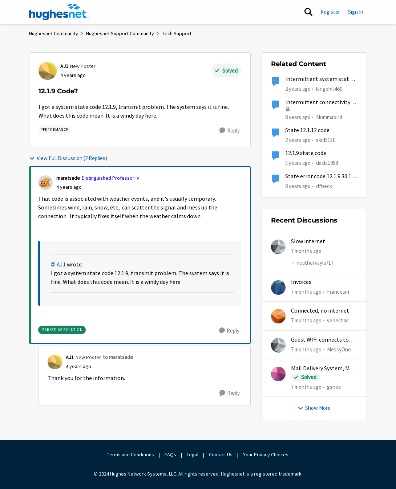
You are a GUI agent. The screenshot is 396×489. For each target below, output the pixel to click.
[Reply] (229, 131)
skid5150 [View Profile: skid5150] (325, 139)
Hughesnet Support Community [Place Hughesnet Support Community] (120, 33)
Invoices (301, 282)
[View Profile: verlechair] (278, 316)
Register (330, 11)
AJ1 (61, 264)
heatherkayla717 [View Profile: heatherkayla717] (315, 263)
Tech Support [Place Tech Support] (176, 33)
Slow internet (308, 241)
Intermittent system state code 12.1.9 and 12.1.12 (318, 79)
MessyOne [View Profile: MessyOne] (339, 349)
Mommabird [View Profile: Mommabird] (329, 116)
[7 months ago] (306, 251)
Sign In (355, 11)
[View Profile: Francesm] (278, 287)
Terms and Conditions (130, 454)
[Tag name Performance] (54, 130)
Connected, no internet (320, 310)
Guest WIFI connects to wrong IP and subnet (320, 340)
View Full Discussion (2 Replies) (68, 158)
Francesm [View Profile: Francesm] (338, 291)
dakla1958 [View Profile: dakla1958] (327, 162)
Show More (314, 407)
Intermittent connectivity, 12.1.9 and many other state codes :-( (319, 102)
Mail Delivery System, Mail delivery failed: (323, 368)
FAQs (170, 454)
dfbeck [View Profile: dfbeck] (324, 185)
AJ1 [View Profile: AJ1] (64, 66)
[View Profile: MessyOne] (278, 345)
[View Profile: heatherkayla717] (278, 247)
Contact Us (221, 454)
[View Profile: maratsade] (45, 182)
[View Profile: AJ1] (48, 71)
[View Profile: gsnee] (278, 374)
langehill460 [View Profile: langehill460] (329, 88)
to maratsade (118, 357)
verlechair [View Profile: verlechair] (338, 320)
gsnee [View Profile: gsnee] (334, 386)
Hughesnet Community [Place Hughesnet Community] (53, 33)
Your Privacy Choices (266, 454)
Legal (192, 454)
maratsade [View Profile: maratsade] (68, 178)
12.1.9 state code (305, 153)
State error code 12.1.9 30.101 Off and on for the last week (321, 176)
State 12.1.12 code (307, 130)
